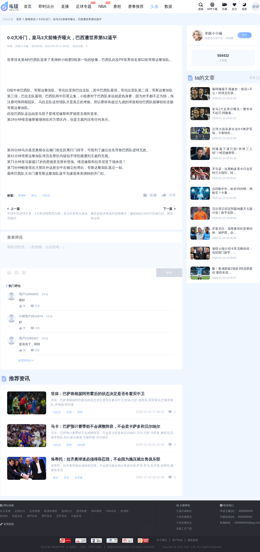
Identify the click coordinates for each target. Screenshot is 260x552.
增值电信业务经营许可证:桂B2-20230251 (130, 547)
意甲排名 (61, 516)
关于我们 (162, 540)
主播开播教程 (184, 511)
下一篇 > (169, 208)
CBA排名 (111, 511)
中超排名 (76, 516)
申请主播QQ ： (236, 511)
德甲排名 (32, 516)
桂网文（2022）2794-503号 (86, 547)
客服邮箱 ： (240, 522)
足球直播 (34, 511)
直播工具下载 (184, 528)
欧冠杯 (4, 516)
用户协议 (177, 540)
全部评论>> (26, 360)
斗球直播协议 (184, 522)
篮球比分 (67, 511)
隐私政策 (193, 540)
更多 (254, 78)
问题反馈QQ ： (236, 516)
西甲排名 (47, 516)
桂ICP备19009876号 (52, 547)
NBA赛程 (96, 511)
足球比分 (20, 511)
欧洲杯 (124, 511)
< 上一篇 (13, 208)
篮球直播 (81, 511)
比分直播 (5, 511)
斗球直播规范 (184, 516)
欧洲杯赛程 (50, 511)
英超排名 (17, 516)
